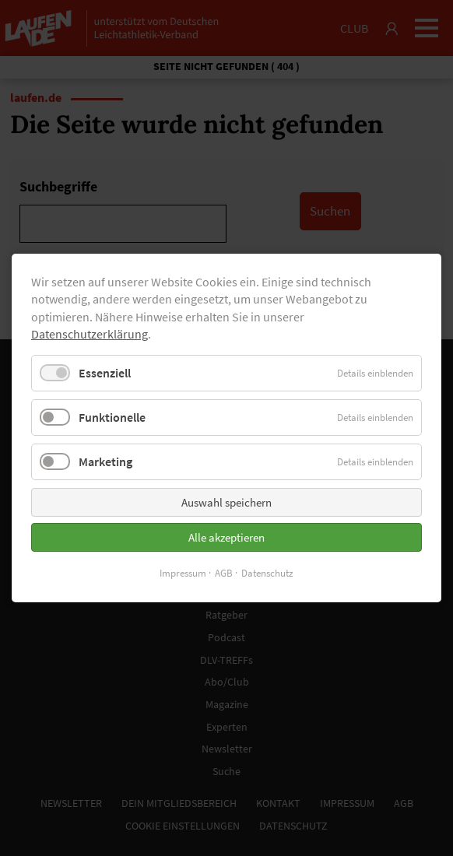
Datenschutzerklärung (89, 334)
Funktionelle (112, 417)
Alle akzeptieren (226, 537)
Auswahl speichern (226, 502)
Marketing (105, 461)
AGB (224, 573)
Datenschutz (267, 573)
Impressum (183, 573)
